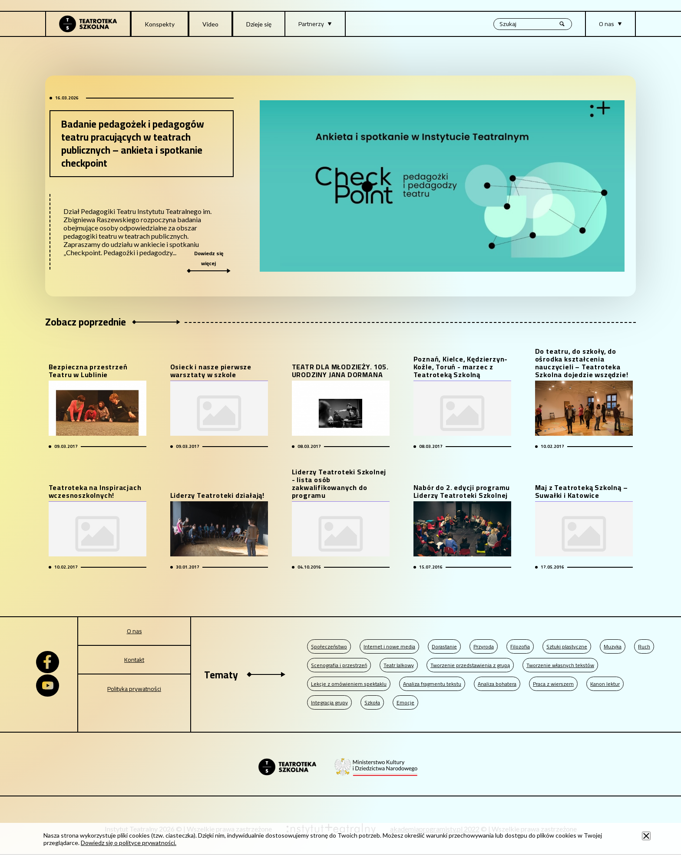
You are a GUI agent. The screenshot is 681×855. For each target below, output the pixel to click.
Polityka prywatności (134, 688)
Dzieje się (258, 24)
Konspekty (160, 24)
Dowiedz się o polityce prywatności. (128, 842)
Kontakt (134, 659)
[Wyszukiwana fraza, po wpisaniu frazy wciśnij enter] (532, 24)
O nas (134, 631)
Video (210, 24)
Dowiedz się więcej (208, 260)
